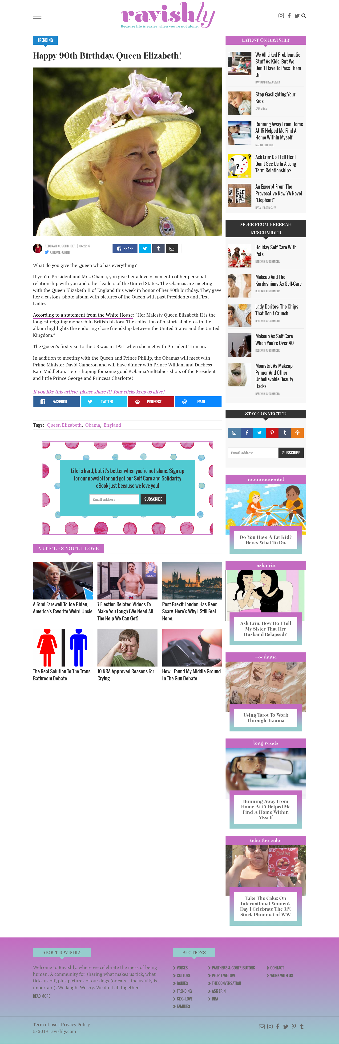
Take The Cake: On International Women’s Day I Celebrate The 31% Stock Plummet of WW (265, 906)
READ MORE (41, 996)
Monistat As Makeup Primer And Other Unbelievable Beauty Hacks (274, 375)
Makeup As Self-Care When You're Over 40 (274, 339)
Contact (277, 968)
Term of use (45, 1024)
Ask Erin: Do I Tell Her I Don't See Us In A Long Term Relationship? (275, 163)
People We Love (223, 975)
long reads (265, 743)
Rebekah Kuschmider (60, 245)
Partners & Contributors (233, 968)
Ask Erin (265, 565)
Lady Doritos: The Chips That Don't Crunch (276, 310)
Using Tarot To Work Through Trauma (265, 717)
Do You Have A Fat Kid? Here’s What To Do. (266, 540)
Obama (92, 425)
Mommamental (266, 479)
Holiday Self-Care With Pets (276, 251)
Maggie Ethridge (264, 145)
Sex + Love (184, 999)
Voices (182, 968)
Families (183, 1006)
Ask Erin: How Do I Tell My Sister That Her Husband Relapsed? (265, 628)
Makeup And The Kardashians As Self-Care (278, 280)
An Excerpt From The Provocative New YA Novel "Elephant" (278, 193)
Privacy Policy (75, 1024)
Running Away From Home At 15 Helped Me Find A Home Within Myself (279, 130)
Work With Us (281, 975)
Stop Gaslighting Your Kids (275, 98)
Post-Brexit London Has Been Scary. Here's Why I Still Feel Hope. (190, 611)
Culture (183, 975)
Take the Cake (266, 840)
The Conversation (226, 983)
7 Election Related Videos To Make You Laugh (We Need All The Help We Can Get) (125, 611)
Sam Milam (261, 109)
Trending (45, 40)
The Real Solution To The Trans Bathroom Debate (61, 674)
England (112, 425)
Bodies (182, 983)
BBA (215, 999)
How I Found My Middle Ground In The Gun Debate (191, 674)
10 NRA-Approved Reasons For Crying (125, 674)
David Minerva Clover (267, 82)
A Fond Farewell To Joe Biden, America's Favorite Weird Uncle (63, 607)
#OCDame (265, 657)
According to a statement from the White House (83, 315)
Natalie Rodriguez (265, 208)
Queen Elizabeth (64, 425)
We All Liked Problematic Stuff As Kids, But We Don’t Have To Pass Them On (278, 64)
